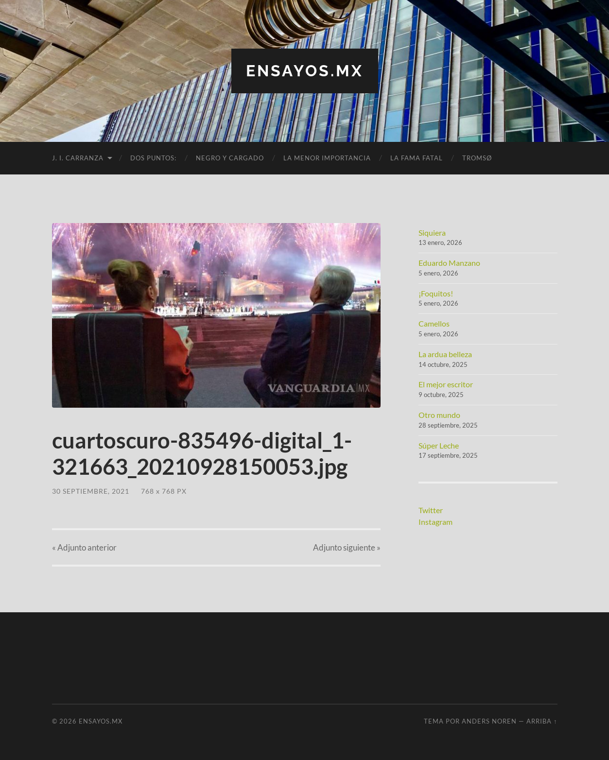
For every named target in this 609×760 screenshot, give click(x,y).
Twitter (430, 510)
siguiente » (347, 547)
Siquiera (432, 232)
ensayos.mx (305, 71)
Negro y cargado (230, 158)
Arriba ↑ (541, 721)
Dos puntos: (153, 158)
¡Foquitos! (435, 293)
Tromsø (477, 158)
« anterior (84, 547)
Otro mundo (439, 414)
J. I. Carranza (78, 158)
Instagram (435, 521)
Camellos (434, 323)
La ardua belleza (445, 354)
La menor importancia (327, 158)
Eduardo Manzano (449, 262)
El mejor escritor (445, 384)
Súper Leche (438, 445)
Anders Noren (489, 721)
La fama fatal (416, 158)
